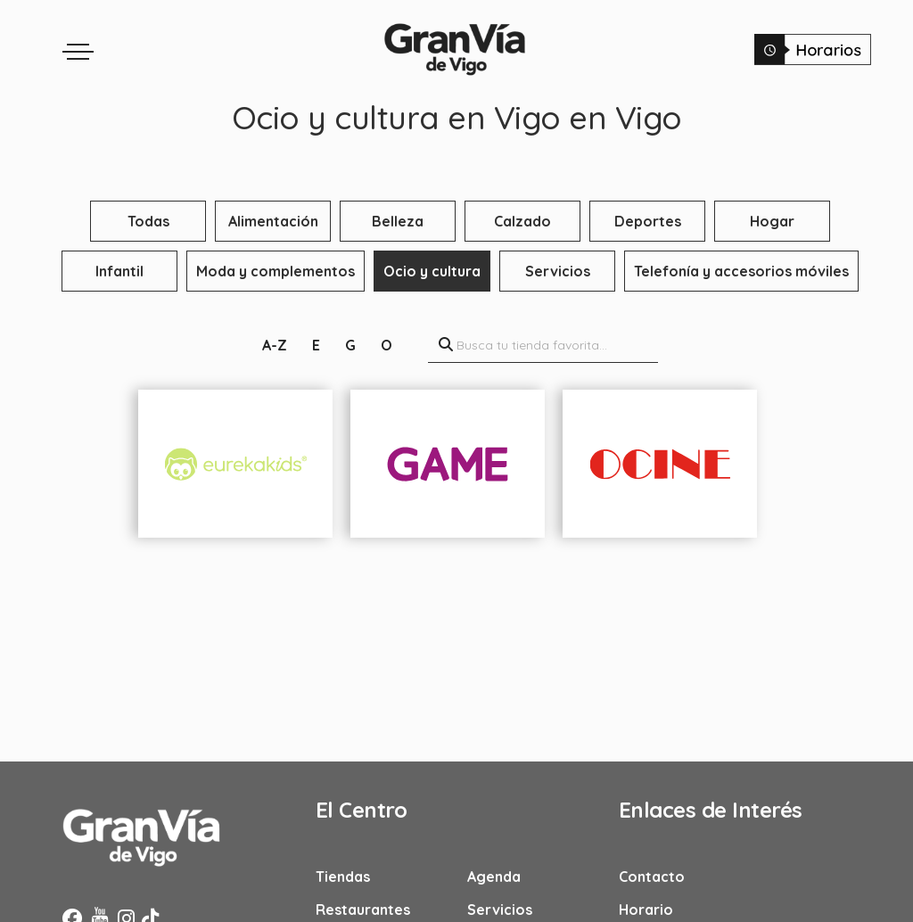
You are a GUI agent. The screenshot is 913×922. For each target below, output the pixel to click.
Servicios (557, 271)
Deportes (647, 221)
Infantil (119, 271)
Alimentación (273, 221)
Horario (646, 909)
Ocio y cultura (432, 271)
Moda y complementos (275, 271)
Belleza (398, 221)
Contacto (652, 876)
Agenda (494, 876)
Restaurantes (363, 909)
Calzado (522, 221)
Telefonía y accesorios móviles (741, 271)
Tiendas (343, 876)
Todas (148, 221)
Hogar (772, 221)
